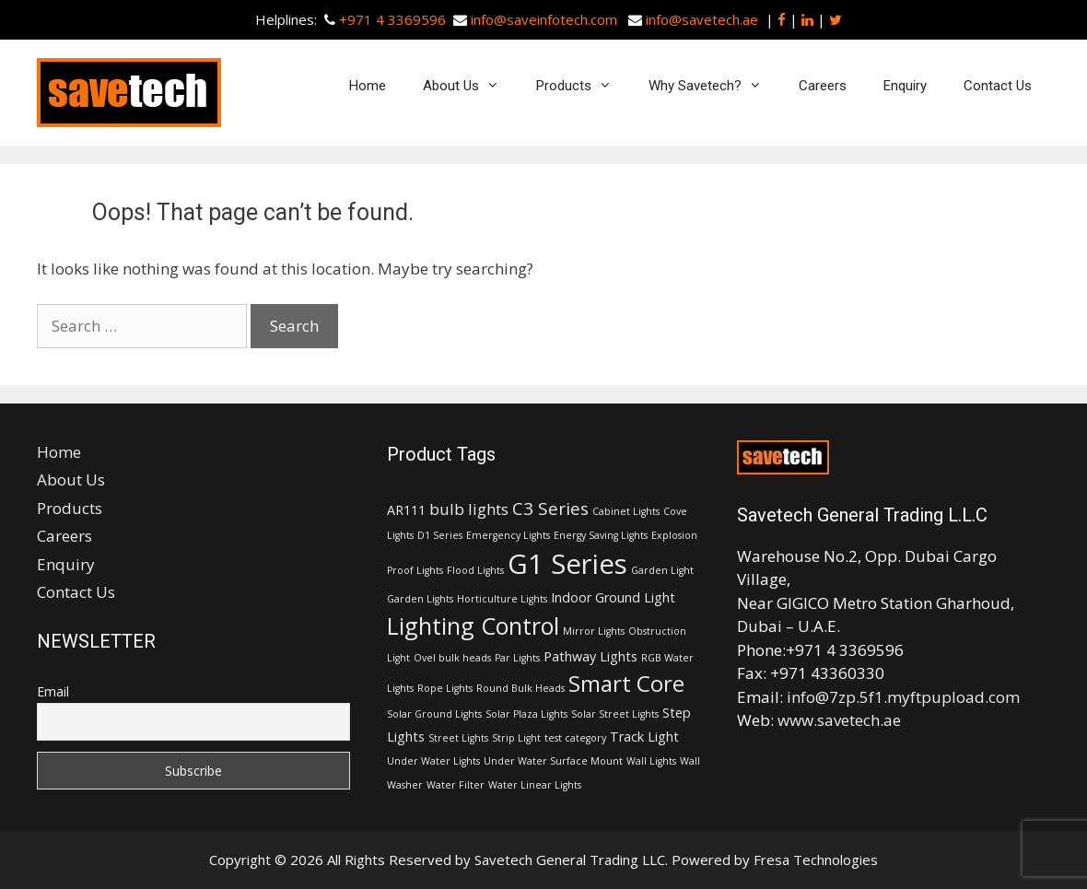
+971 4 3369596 (392, 19)
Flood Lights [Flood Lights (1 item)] (475, 570)
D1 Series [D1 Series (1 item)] (439, 535)
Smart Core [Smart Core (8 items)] (626, 683)
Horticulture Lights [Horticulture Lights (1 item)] (502, 598)
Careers (823, 85)
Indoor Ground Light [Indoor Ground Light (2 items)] (613, 597)
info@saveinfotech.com (544, 19)
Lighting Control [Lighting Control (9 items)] (473, 625)
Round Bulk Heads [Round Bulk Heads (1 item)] (520, 688)
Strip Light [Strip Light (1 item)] (516, 737)
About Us (470, 85)
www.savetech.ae (839, 720)
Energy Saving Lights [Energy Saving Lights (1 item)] (601, 535)
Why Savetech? (714, 85)
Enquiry (905, 85)
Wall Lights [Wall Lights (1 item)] (651, 760)
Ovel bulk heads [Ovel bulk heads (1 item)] (452, 657)
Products (583, 85)
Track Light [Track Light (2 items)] (644, 736)
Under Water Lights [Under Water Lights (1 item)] (433, 760)
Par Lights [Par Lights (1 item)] (517, 657)
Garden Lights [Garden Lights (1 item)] (420, 598)
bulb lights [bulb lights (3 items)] (468, 509)
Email (53, 691)
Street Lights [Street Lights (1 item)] (458, 737)
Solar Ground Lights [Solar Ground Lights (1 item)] (434, 714)
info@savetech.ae (702, 19)
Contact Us (998, 85)
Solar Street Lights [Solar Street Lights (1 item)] (615, 714)
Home (367, 85)
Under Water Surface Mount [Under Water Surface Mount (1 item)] (553, 760)
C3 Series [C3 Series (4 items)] (550, 509)
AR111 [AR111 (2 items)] (406, 510)
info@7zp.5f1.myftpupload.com (903, 697)
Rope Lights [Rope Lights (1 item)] (445, 688)
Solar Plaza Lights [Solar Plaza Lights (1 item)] (526, 714)
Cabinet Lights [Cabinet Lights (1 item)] (626, 511)
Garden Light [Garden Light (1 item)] (662, 570)
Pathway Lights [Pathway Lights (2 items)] (590, 656)
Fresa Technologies (816, 859)
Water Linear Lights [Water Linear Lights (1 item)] (534, 784)
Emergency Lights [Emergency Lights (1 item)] (508, 535)
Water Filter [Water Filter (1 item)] (456, 784)
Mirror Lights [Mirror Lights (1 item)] (594, 631)
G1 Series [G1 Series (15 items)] (567, 563)
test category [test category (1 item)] (575, 737)
